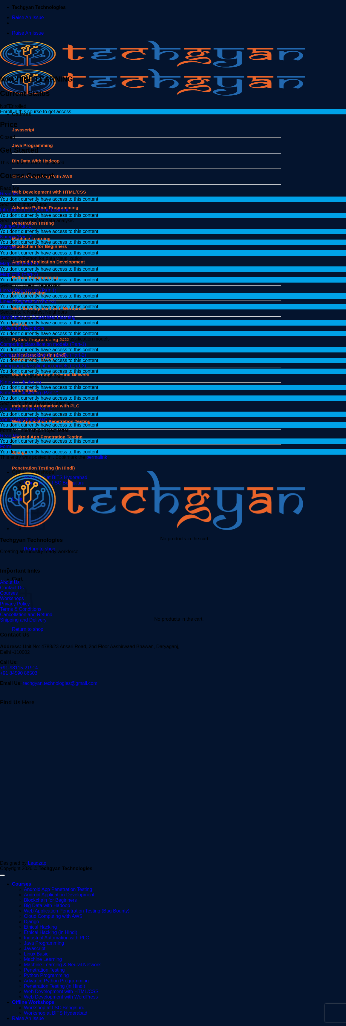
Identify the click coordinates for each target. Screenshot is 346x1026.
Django (31, 921)
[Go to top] (2, 875)
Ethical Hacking (40, 927)
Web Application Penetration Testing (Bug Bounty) (76, 910)
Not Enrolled (13, 106)
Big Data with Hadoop (47, 905)
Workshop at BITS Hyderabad (55, 1013)
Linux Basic (36, 953)
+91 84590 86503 (18, 673)
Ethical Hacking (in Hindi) (50, 932)
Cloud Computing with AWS (53, 916)
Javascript (23, 129)
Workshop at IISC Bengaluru (54, 1007)
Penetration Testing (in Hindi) (54, 986)
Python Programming (46, 975)
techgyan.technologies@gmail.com (60, 683)
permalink (96, 457)
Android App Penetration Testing (58, 889)
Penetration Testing (44, 970)
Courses (21, 884)
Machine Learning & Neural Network (62, 964)
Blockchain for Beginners (39, 246)
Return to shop (27, 629)
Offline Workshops (33, 1002)
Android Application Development (48, 261)
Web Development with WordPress (61, 996)
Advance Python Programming (56, 980)
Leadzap (37, 863)
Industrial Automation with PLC (56, 937)
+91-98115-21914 (19, 667)
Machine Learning (43, 959)
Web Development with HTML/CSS (49, 191)
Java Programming (44, 943)
